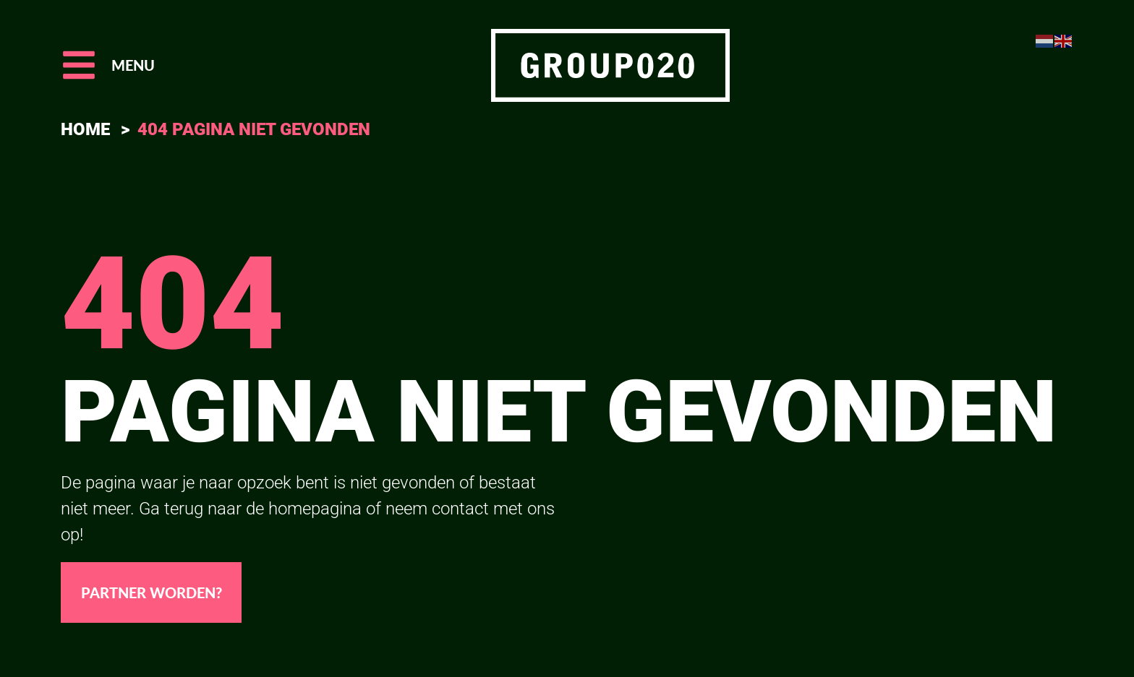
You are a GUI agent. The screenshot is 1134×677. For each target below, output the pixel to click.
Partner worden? (151, 592)
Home (85, 129)
